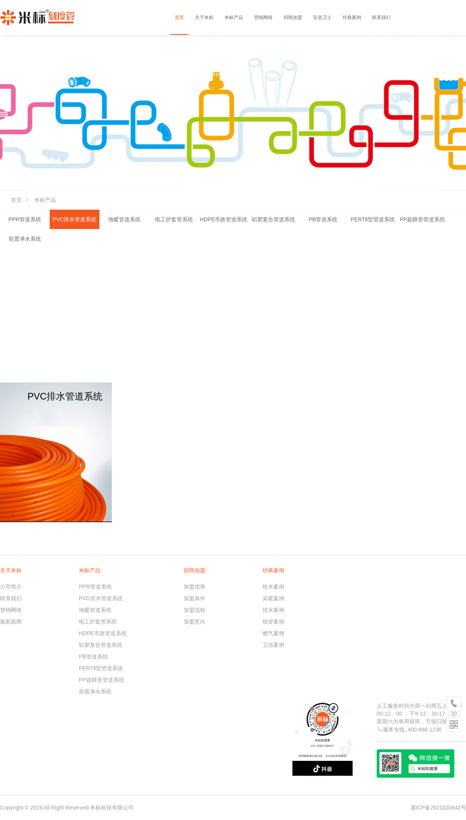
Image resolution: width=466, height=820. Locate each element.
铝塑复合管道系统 (273, 219)
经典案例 (352, 17)
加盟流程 (194, 610)
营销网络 (263, 17)
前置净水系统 (25, 239)
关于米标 (204, 17)
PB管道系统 (323, 219)
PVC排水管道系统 (75, 219)
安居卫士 (322, 17)
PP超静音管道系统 (422, 219)
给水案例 (273, 587)
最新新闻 (11, 621)
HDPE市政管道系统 (224, 219)
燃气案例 (273, 633)
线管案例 (273, 621)
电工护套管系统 (174, 219)
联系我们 (381, 17)
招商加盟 (292, 17)
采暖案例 (273, 598)
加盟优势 (194, 587)
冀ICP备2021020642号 (438, 807)
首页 (179, 17)
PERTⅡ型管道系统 (373, 219)
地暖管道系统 (124, 219)
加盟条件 (194, 598)
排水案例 (273, 610)
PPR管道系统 (25, 219)
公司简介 (11, 587)
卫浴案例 (273, 645)
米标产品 (233, 17)
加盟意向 (194, 621)
